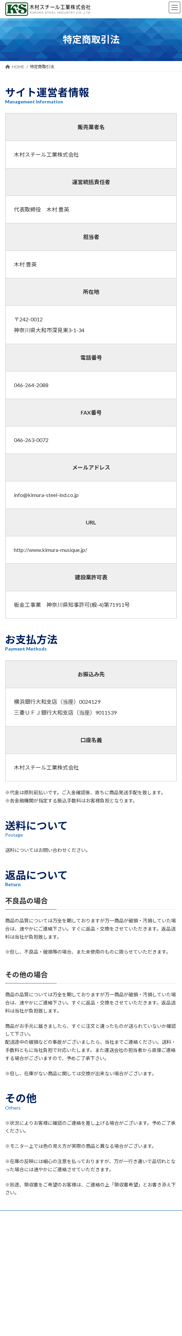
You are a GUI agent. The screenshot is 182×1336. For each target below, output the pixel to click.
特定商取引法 (17, 1241)
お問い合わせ (17, 1216)
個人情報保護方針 (21, 1229)
